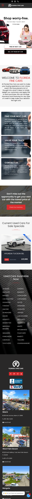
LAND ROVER (22, 316)
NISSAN (6, 333)
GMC (6, 309)
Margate (6, 488)
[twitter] (14, 373)
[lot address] (12, 1)
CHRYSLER (21, 299)
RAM (20, 336)
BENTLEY (6, 292)
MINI (19, 326)
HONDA (21, 309)
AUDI (20, 289)
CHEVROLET (8, 299)
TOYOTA (7, 343)
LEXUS (6, 319)
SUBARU (6, 340)
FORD (6, 306)
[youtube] (21, 373)
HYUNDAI (7, 313)
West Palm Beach (10, 449)
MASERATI (7, 323)
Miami (5, 412)
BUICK (6, 296)
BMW (20, 292)
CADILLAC (22, 296)
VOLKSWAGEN (23, 343)
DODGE (7, 302)
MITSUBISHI (22, 330)
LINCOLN (21, 319)
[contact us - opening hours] (15, 1)
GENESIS (21, 306)
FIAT (19, 302)
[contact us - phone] (18, 1)
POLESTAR (21, 333)
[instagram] (18, 373)
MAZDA (21, 323)
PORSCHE (7, 336)
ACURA (6, 289)
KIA (5, 316)
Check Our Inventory (16, 207)
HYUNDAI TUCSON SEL (14, 253)
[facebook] (10, 373)
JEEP (20, 313)
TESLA (20, 340)
